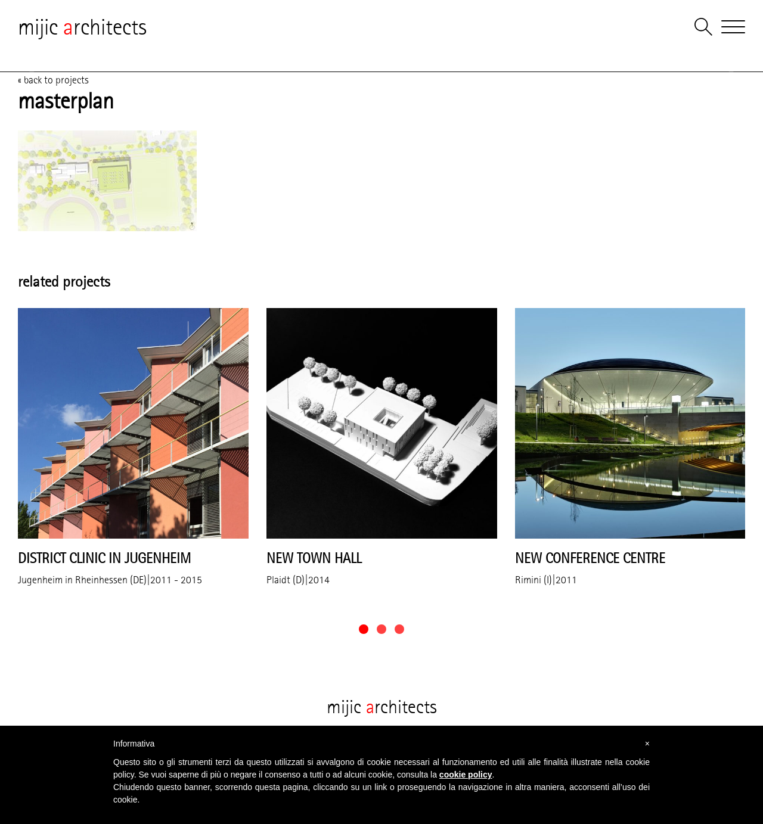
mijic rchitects (82, 26)
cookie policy (465, 774)
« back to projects (53, 80)
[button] (364, 629)
